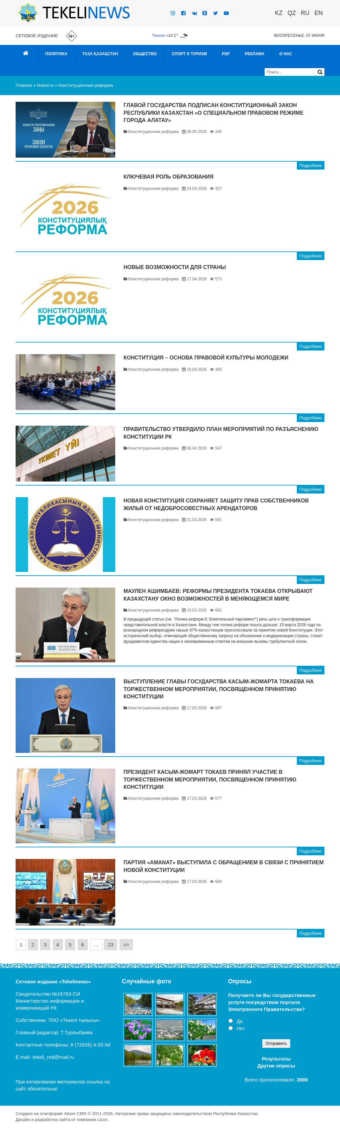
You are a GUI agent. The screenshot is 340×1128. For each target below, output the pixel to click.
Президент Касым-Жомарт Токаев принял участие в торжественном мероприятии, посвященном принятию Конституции (210, 779)
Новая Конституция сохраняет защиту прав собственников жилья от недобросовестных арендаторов (216, 504)
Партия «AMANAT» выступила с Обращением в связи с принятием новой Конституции (224, 866)
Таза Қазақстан (100, 54)
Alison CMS (75, 1113)
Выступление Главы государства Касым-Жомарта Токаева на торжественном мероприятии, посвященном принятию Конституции (219, 689)
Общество (145, 54)
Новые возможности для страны (175, 267)
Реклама (254, 54)
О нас (285, 54)
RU (305, 13)
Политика (56, 54)
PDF (226, 54)
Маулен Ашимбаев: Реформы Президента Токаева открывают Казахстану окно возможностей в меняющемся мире (218, 594)
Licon (102, 1119)
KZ (279, 13)
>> (126, 944)
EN (318, 13)
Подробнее (310, 165)
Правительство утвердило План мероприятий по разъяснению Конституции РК (221, 432)
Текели (158, 35)
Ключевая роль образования (168, 177)
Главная (24, 85)
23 (111, 944)
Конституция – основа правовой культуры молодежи (206, 357)
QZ (292, 13)
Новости (45, 85)
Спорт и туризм (189, 54)
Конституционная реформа (85, 85)
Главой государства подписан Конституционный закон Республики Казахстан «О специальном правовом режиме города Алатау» (213, 112)
